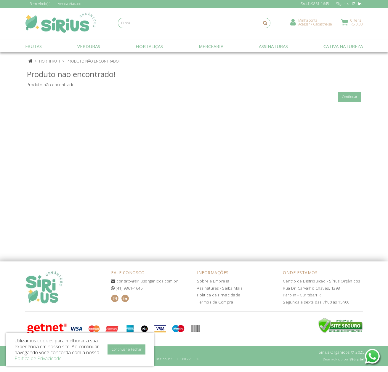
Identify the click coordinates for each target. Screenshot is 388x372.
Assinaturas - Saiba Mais (219, 288)
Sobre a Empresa (213, 281)
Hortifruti (49, 61)
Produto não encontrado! (93, 61)
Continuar (349, 96)
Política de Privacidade (219, 295)
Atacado (69, 3)
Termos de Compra (215, 302)
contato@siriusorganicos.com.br (144, 281)
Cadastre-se (322, 25)
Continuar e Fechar (126, 349)
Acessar (304, 25)
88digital (357, 359)
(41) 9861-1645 (126, 288)
